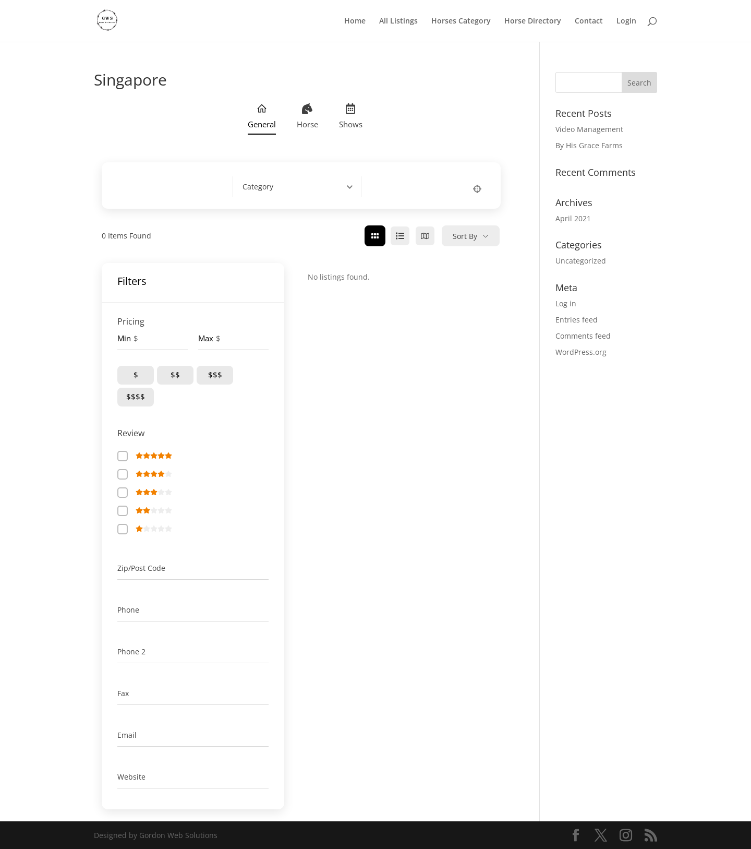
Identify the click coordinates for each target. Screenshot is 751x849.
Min (124, 338)
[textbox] (258, 187)
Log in (565, 303)
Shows (350, 116)
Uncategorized (580, 261)
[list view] (400, 235)
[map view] (425, 235)
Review (130, 433)
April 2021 (573, 218)
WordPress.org (581, 352)
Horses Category (461, 21)
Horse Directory (532, 21)
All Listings (398, 21)
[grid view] (375, 235)
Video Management (589, 129)
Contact (589, 21)
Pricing (130, 321)
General (262, 116)
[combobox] (301, 186)
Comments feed (583, 336)
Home (355, 21)
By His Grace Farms (589, 145)
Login (626, 21)
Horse (307, 116)
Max (205, 338)
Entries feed (576, 320)
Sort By (465, 236)
